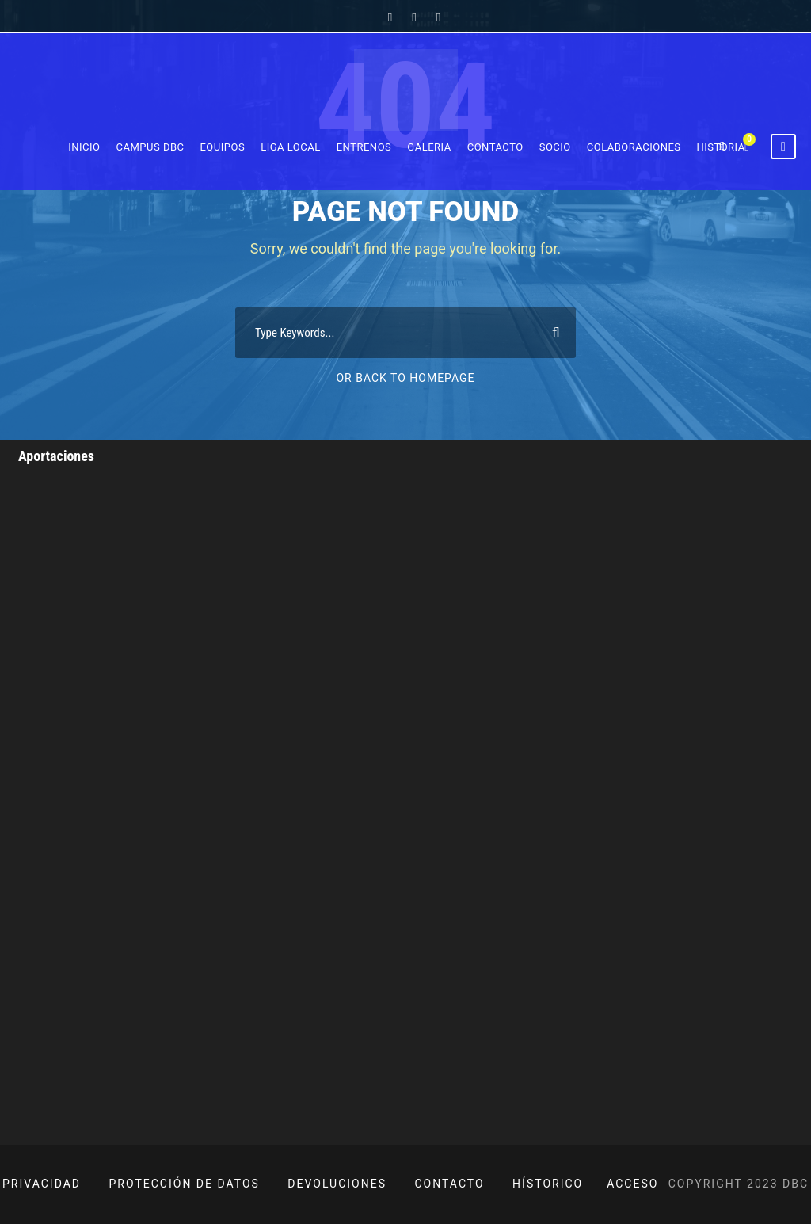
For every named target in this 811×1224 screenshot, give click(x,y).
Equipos (222, 147)
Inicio (84, 147)
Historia (721, 147)
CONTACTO (450, 1183)
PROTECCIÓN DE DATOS (184, 1183)
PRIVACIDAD (41, 1183)
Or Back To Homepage (405, 378)
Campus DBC (150, 147)
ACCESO (632, 1183)
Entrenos (364, 147)
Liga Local (291, 147)
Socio (555, 147)
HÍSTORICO (547, 1183)
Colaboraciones (634, 147)
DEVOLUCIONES (336, 1183)
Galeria (429, 147)
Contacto (495, 147)
